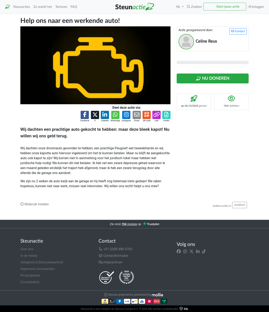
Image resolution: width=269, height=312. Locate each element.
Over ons (26, 249)
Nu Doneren (212, 78)
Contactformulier (113, 256)
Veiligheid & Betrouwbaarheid (41, 262)
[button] (194, 7)
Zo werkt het (42, 6)
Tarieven (61, 6)
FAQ (74, 6)
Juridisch (239, 204)
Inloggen (256, 6)
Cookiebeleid (29, 282)
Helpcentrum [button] (110, 262)
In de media (28, 256)
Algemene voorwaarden (37, 269)
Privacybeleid (30, 275)
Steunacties (21, 6)
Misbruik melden (34, 204)
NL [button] (178, 6)
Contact (238, 31)
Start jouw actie (227, 6)
